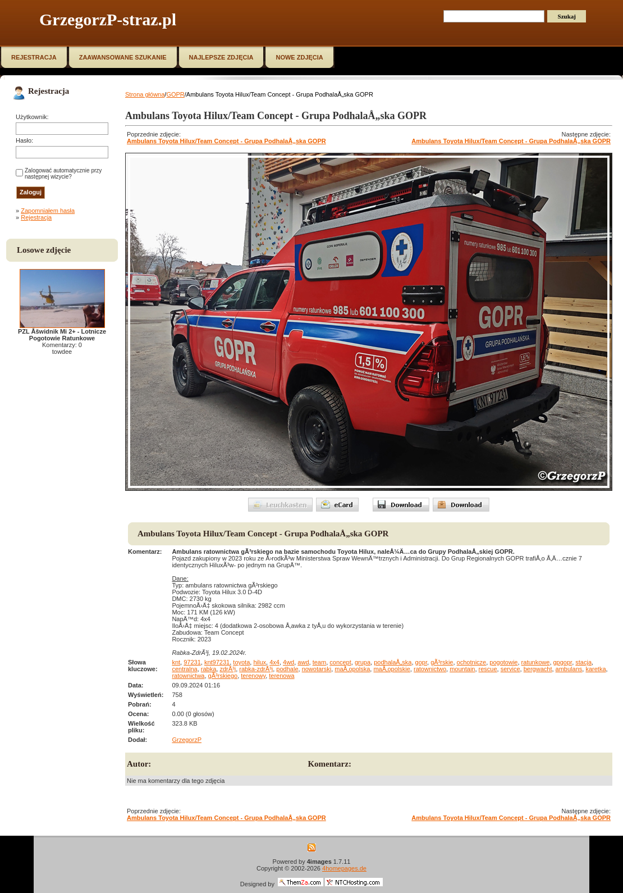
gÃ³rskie (441, 662)
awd (303, 662)
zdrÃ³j (227, 669)
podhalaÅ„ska (392, 662)
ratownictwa (188, 675)
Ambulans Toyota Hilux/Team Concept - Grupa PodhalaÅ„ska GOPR (226, 141)
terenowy (253, 675)
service (510, 669)
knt (176, 662)
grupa (362, 662)
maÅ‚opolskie (391, 669)
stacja (583, 662)
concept (340, 662)
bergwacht (538, 669)
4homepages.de (344, 868)
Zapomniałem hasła (48, 210)
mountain (462, 669)
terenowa (281, 675)
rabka (209, 669)
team (319, 662)
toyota (241, 662)
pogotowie (503, 662)
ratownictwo (430, 669)
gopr (421, 662)
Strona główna (144, 94)
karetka (595, 669)
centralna (184, 669)
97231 (192, 662)
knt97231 (217, 662)
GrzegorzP (186, 739)
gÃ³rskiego (223, 675)
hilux (259, 662)
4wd (288, 662)
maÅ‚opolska (352, 669)
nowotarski (317, 669)
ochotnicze (472, 662)
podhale (287, 669)
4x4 (274, 662)
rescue (488, 669)
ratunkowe (535, 662)
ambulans (569, 669)
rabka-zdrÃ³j (256, 669)
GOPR (175, 94)
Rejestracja (36, 217)
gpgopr (562, 662)
